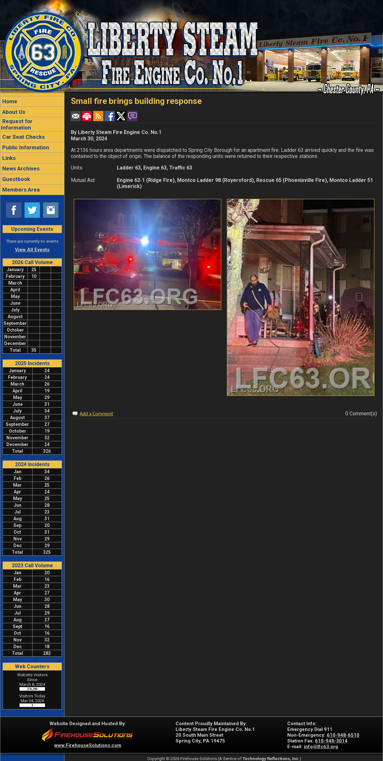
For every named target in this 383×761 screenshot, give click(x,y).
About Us (13, 112)
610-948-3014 (331, 741)
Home (9, 101)
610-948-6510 (343, 735)
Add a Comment (96, 414)
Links (8, 158)
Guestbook (15, 179)
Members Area (20, 189)
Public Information (25, 147)
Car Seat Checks (23, 137)
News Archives (20, 168)
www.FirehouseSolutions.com (87, 745)
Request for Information (17, 124)
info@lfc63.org (321, 746)
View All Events (32, 250)
